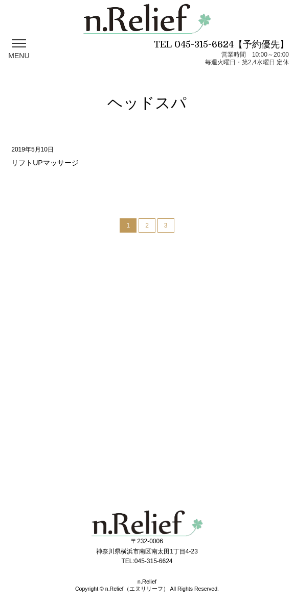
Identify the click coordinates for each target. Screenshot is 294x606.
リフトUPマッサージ (44, 163)
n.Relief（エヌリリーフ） (137, 589)
